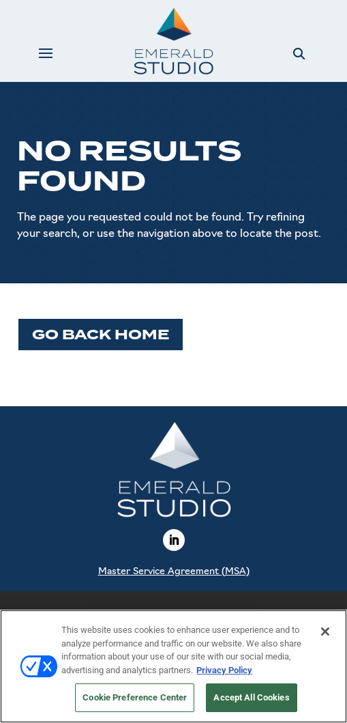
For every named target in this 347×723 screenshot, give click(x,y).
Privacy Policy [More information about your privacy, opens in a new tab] (224, 670)
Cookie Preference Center (134, 697)
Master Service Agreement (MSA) (174, 572)
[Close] (325, 631)
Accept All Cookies (251, 697)
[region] (173, 666)
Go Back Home (100, 334)
